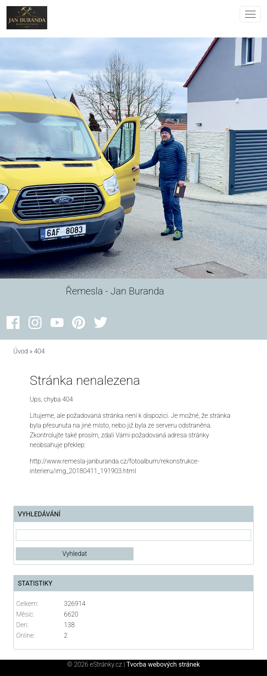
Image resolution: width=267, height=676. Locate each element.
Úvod (20, 351)
